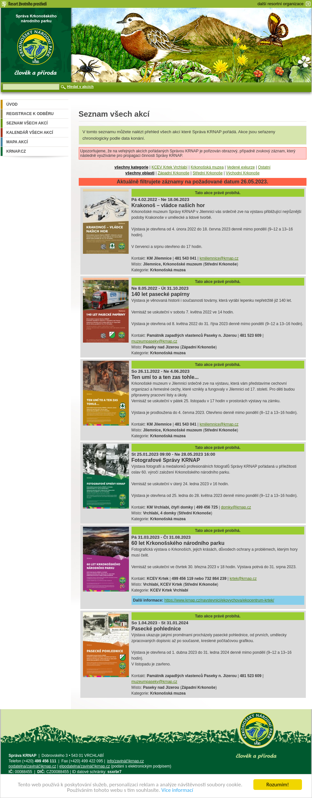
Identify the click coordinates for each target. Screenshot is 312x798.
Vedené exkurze (241, 167)
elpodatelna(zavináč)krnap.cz (84, 766)
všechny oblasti (140, 173)
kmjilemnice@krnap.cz (219, 258)
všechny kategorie (131, 167)
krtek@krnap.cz (243, 578)
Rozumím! (277, 784)
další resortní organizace (281, 3)
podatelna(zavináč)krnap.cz (32, 766)
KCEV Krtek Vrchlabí (170, 167)
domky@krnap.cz (236, 507)
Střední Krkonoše (208, 173)
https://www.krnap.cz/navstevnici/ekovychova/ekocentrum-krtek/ (219, 600)
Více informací (177, 790)
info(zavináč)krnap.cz (125, 761)
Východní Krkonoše (243, 173)
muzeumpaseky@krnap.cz (155, 341)
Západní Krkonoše (174, 173)
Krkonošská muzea (207, 167)
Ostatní (264, 167)
